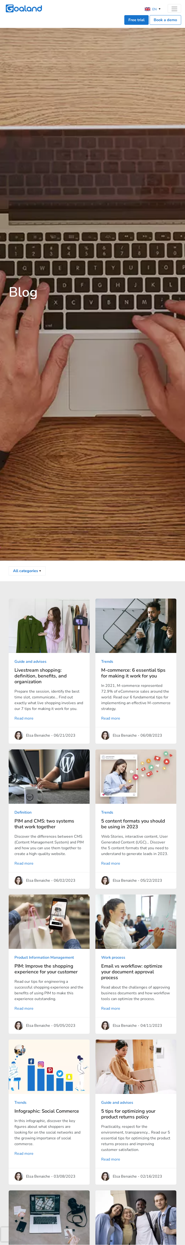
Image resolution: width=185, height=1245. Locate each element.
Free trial (136, 20)
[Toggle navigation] (174, 8)
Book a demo (165, 20)
